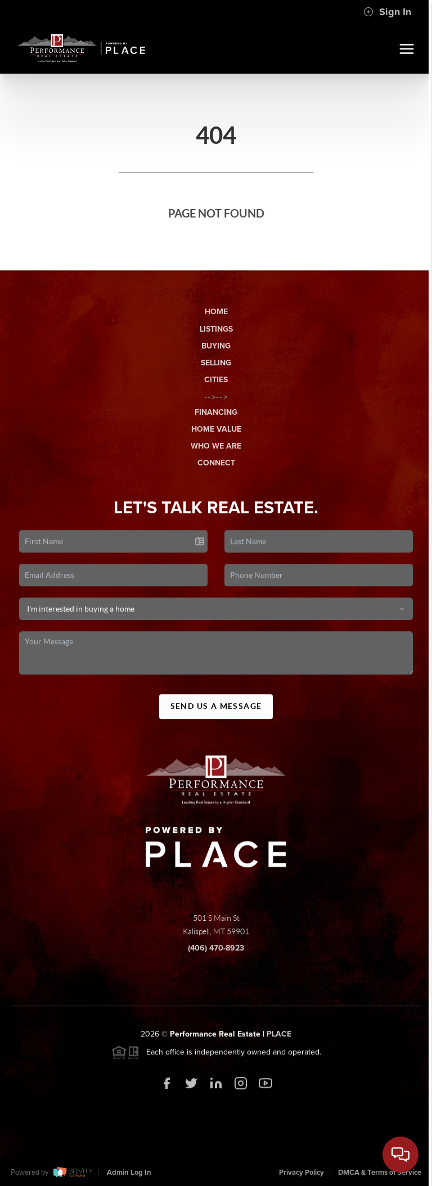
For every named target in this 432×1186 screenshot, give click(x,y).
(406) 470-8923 (216, 951)
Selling (216, 363)
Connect (216, 463)
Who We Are (216, 446)
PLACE (279, 1037)
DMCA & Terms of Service (379, 1172)
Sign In (387, 11)
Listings (216, 329)
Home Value (216, 429)
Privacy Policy (301, 1172)
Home (216, 311)
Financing (216, 412)
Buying (216, 346)
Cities (216, 379)
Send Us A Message (216, 709)
